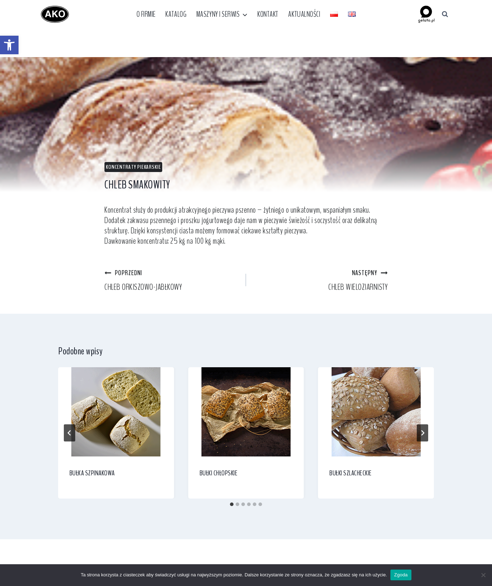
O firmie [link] (146, 14)
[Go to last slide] (69, 432)
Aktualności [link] (304, 14)
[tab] (232, 504)
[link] (9, 45)
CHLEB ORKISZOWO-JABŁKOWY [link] (170, 280)
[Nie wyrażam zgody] (483, 575)
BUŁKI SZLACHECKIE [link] (350, 473)
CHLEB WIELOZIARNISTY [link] (321, 280)
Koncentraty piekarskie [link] (133, 167)
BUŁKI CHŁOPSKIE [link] (219, 473)
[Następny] (422, 432)
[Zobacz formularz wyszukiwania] (445, 14)
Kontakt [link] (267, 14)
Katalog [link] (175, 14)
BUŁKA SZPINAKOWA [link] (92, 473)
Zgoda (401, 574)
